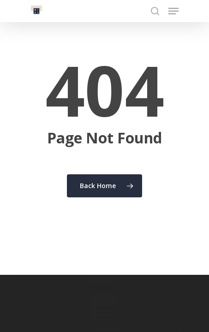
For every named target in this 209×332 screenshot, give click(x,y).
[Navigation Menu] (173, 11)
